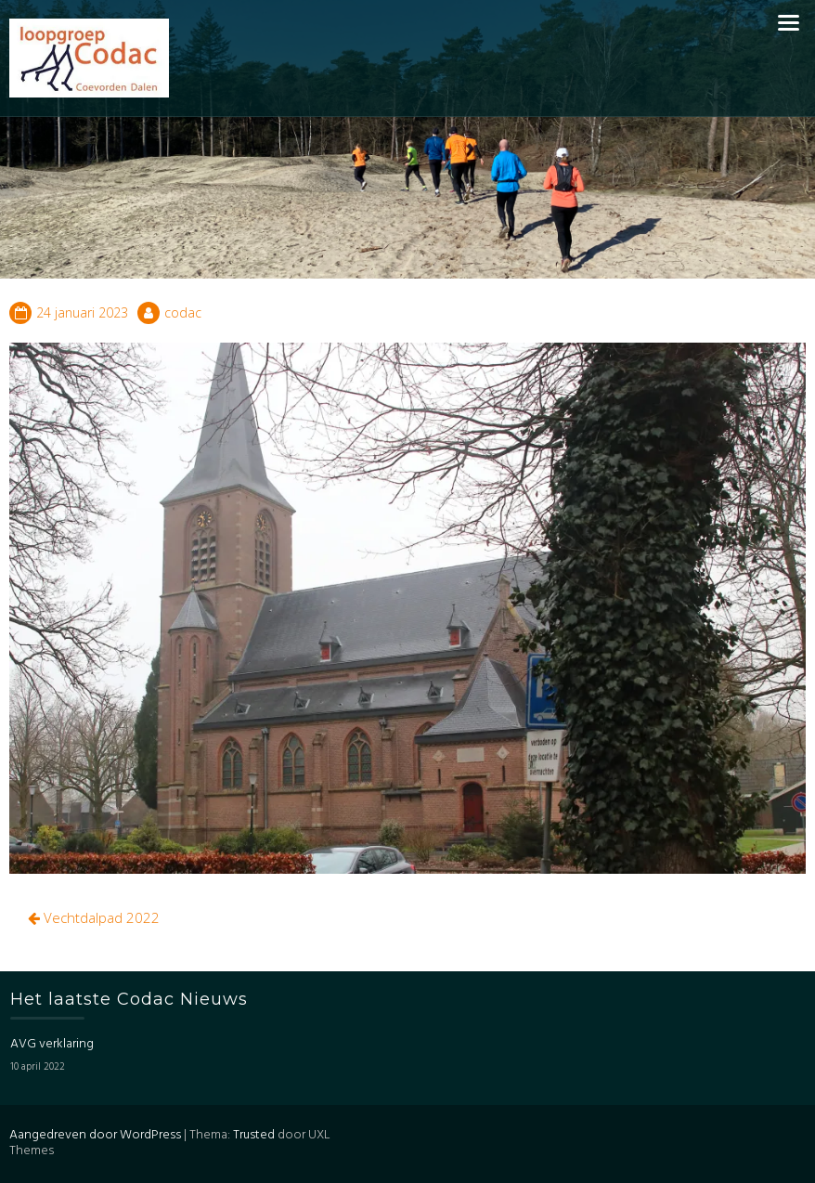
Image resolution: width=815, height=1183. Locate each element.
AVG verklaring (52, 1044)
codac (182, 312)
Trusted (254, 1135)
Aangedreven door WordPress (95, 1135)
